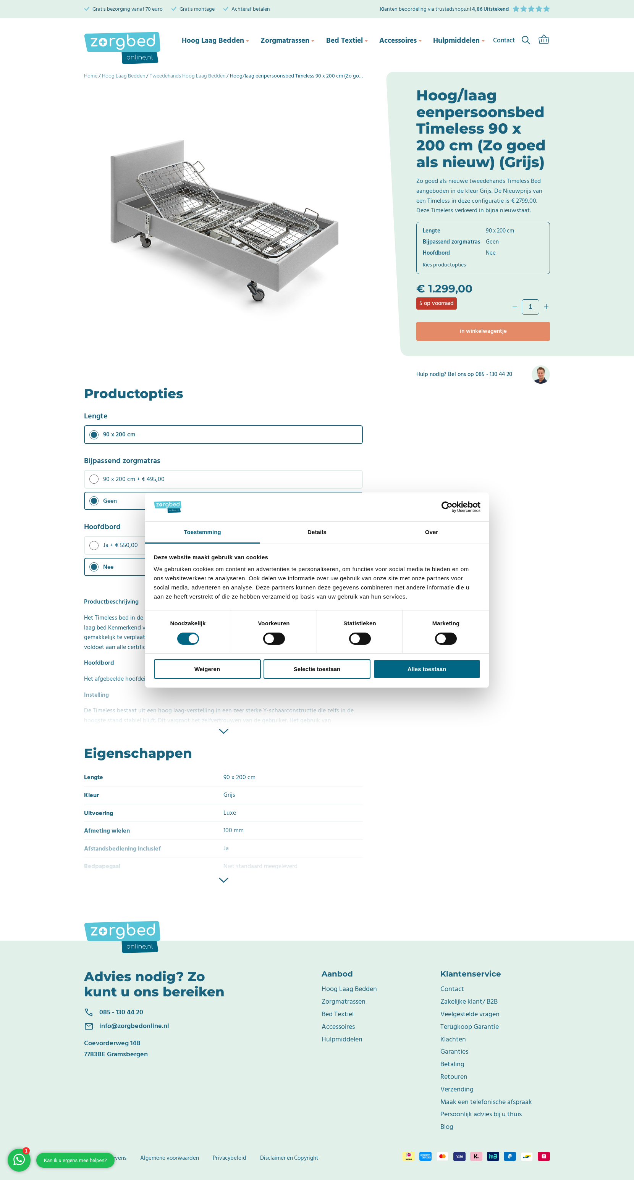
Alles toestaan (427, 669)
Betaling (452, 1064)
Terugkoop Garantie (469, 1026)
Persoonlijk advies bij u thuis (481, 1114)
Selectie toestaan (317, 669)
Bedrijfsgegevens (105, 1158)
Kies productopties (444, 264)
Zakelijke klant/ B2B (469, 1001)
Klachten (453, 1039)
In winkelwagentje (483, 331)
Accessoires (394, 40)
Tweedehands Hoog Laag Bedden (187, 75)
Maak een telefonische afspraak (486, 1101)
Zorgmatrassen (281, 40)
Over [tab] (431, 532)
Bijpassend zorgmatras (122, 461)
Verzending (457, 1089)
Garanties (454, 1051)
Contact (452, 988)
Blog (446, 1126)
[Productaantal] (530, 307)
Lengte (96, 416)
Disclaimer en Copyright (289, 1158)
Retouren (453, 1076)
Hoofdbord (102, 527)
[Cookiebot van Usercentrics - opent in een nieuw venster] (447, 507)
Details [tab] (317, 532)
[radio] (223, 434)
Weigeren (207, 669)
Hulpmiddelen (452, 40)
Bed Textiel (340, 40)
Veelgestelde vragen (470, 1014)
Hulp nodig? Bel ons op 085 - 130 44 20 (464, 374)
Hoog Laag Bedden (211, 40)
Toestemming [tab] (202, 532)
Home (90, 75)
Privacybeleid (229, 1158)
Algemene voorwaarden (169, 1158)
